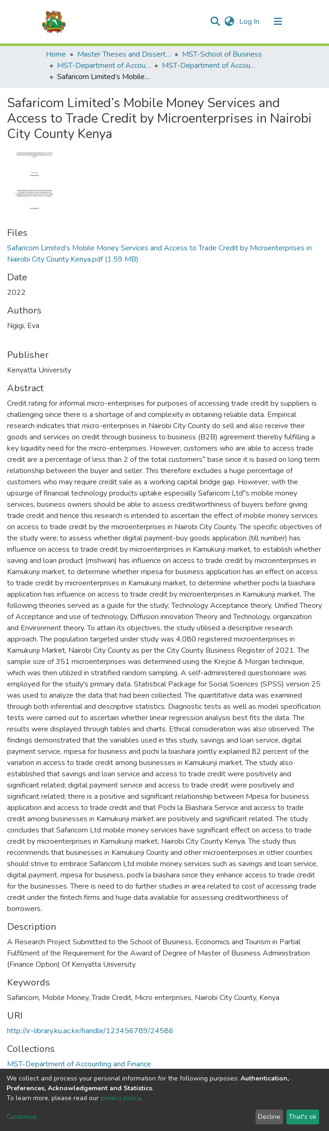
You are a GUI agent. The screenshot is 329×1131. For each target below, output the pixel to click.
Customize (22, 1116)
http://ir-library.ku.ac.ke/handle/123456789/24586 (90, 1031)
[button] (229, 21)
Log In (250, 21)
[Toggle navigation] (278, 21)
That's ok (302, 1116)
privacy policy (120, 1098)
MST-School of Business (222, 54)
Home (56, 54)
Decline (269, 1116)
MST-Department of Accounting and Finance (104, 65)
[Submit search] (215, 21)
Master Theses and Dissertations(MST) (124, 54)
